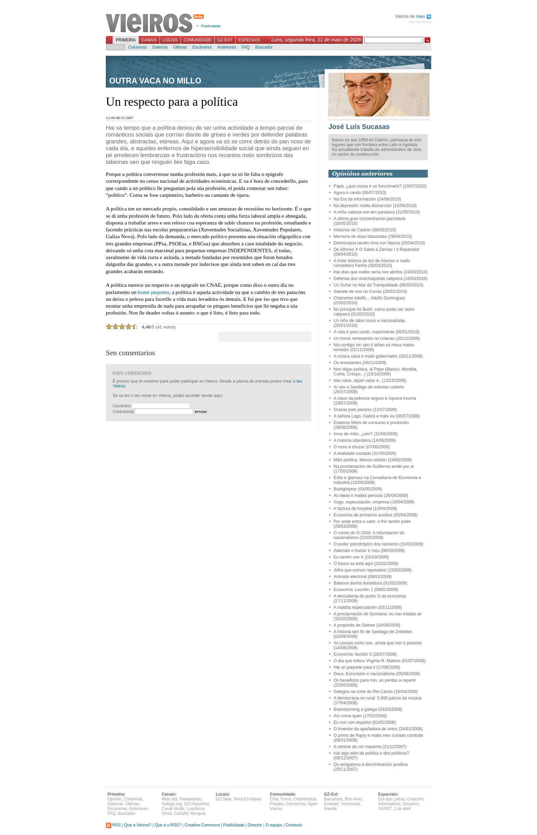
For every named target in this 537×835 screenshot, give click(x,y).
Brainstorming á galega (355, 709)
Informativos (389, 803)
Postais (276, 803)
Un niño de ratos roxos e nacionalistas (369, 320)
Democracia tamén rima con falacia (367, 243)
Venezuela (350, 803)
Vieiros (156, 24)
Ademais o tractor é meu (356, 550)
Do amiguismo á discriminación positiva (371, 764)
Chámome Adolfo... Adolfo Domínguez (369, 298)
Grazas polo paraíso (353, 409)
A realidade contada (352, 453)
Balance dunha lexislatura (358, 583)
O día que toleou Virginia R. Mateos (367, 660)
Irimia (167, 813)
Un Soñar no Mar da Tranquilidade (366, 285)
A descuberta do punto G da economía (370, 596)
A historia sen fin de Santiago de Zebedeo (373, 631)
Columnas (137, 47)
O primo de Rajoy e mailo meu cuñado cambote (378, 735)
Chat (274, 799)
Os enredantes (347, 362)
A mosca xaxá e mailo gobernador (366, 356)
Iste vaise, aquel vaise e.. (357, 380)
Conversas (295, 803)
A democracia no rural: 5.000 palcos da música (378, 698)
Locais (170, 40)
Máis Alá (169, 799)
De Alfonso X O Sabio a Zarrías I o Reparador (377, 249)
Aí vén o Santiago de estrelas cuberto (369, 387)
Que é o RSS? (168, 825)
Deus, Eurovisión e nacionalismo (364, 673)
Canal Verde (173, 808)
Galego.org (172, 803)
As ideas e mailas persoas (358, 495)
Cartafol (181, 813)
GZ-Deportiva (196, 803)
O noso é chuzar (349, 447)
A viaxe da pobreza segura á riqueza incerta (375, 398)
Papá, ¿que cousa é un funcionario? (367, 186)
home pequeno (153, 292)
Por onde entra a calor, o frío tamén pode (372, 521)
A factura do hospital (353, 508)
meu (423, 16)
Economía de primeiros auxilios (363, 515)
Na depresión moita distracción (362, 205)
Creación (415, 799)
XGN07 (384, 808)
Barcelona (333, 799)
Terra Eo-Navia (247, 799)
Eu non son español (352, 722)
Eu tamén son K (349, 557)
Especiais (249, 40)
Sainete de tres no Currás (358, 291)
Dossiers (411, 803)
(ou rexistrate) (420, 22)
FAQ (245, 47)
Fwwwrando (190, 799)
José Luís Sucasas (359, 126)
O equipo (273, 825)
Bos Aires (353, 799)
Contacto (294, 825)
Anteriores (226, 47)
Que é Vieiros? (137, 825)
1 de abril (402, 808)
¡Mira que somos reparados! (360, 570)
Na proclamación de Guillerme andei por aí (374, 466)
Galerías (159, 47)
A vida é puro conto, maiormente (364, 332)
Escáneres (202, 47)
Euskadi (331, 803)
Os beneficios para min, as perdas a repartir (375, 680)
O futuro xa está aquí (353, 563)
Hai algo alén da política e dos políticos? (371, 753)
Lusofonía (196, 808)
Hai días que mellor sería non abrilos (368, 272)
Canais (149, 40)
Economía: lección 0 (353, 654)
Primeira (126, 40)
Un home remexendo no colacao (364, 338)
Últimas (180, 47)
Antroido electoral (350, 576)
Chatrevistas (305, 799)
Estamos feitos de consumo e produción (371, 422)
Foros (286, 799)
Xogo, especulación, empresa (361, 502)
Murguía (198, 813)
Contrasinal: (124, 411)
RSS (113, 825)
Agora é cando (347, 192)
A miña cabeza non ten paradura (364, 212)
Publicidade (211, 26)
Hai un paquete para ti (354, 667)
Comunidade (198, 40)
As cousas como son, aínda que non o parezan (378, 643)
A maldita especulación (355, 607)
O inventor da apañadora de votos (366, 729)
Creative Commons (202, 825)
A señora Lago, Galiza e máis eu (364, 416)
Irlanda (330, 808)
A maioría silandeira (352, 440)
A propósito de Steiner (354, 625)
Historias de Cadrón (352, 230)
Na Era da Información (355, 199)
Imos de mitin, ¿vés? (353, 434)
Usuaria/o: (122, 405)
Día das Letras (391, 799)
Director (255, 825)
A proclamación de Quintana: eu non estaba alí (378, 614)
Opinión (116, 47)
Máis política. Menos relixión (360, 460)
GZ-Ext (225, 40)
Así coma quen (348, 716)
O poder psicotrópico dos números (366, 544)
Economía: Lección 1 (353, 589)
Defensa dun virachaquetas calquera (368, 278)
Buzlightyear (345, 489)
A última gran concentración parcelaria (369, 218)
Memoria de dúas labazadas (360, 236)
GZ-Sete (223, 799)
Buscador (264, 47)
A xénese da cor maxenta (357, 746)
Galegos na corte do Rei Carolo (363, 691)
